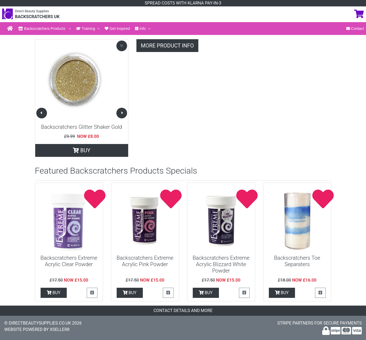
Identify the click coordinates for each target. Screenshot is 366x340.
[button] (41, 113)
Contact (355, 28)
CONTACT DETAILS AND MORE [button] (183, 310)
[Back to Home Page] (10, 28)
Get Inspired (117, 28)
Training (85, 28)
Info (140, 28)
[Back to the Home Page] (7, 16)
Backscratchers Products (42, 28)
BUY (81, 150)
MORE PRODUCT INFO (167, 45)
